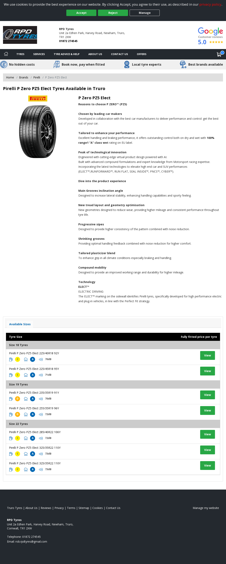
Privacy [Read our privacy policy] (59, 508)
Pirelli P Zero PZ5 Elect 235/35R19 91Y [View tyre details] (34, 392)
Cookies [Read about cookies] (97, 508)
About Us (95, 54)
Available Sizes (20, 324)
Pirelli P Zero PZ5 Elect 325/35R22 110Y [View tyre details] (35, 448)
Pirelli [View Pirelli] (36, 77)
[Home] (6, 54)
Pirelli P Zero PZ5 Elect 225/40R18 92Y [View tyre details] (34, 353)
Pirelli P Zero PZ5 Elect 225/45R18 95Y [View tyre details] (34, 369)
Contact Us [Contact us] (119, 54)
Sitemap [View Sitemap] (84, 508)
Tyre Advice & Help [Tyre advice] (67, 54)
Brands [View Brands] (23, 77)
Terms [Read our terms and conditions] (71, 508)
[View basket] (219, 54)
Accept (81, 13)
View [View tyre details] (207, 355)
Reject (113, 13)
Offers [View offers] (141, 54)
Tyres (20, 54)
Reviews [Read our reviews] (46, 508)
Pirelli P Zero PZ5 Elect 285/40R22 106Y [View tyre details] (35, 432)
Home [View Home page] (10, 77)
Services (39, 54)
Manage (145, 13)
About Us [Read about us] (31, 508)
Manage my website (206, 508)
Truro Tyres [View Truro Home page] (14, 508)
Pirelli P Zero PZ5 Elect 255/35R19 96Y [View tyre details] (34, 408)
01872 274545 (68, 41)
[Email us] (31, 541)
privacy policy (210, 4)
